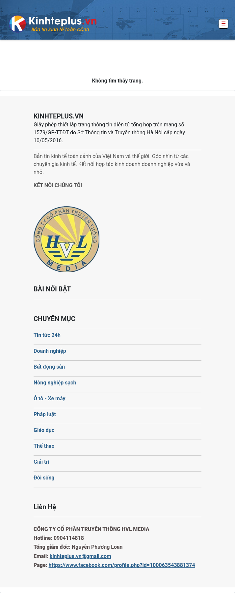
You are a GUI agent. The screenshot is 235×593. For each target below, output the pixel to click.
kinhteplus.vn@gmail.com (80, 556)
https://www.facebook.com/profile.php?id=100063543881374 (122, 565)
